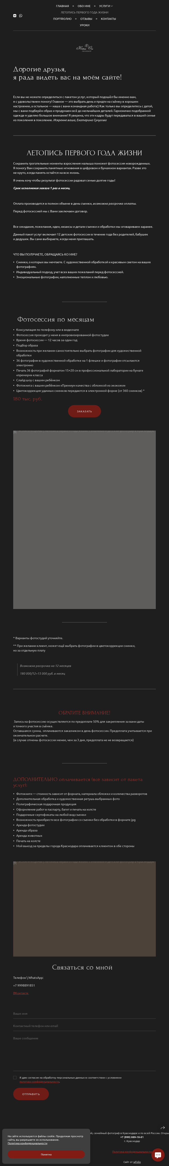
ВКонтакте (21, 996)
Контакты (108, 18)
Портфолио (62, 18)
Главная (62, 6)
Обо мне (84, 6)
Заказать (84, 414)
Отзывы (86, 18)
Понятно (46, 1154)
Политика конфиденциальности (132, 1154)
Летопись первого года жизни (84, 12)
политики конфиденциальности (39, 1084)
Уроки (84, 25)
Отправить (31, 1097)
